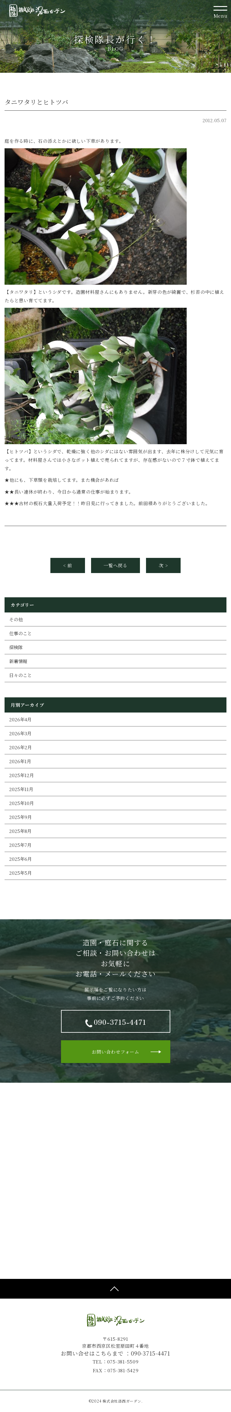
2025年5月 (20, 873)
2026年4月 (20, 719)
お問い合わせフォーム (115, 1051)
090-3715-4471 (150, 1353)
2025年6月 (20, 859)
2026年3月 (20, 733)
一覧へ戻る (115, 565)
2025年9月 (20, 817)
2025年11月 (21, 789)
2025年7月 (20, 845)
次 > (163, 565)
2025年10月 (21, 803)
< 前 (67, 565)
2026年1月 (20, 761)
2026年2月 (20, 747)
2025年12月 (21, 775)
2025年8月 (20, 831)
